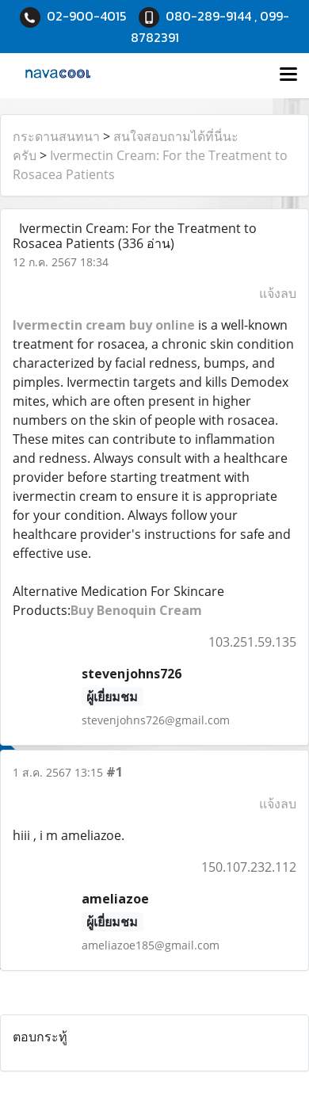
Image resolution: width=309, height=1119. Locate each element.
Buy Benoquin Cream (136, 610)
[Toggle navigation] (288, 75)
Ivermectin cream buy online (104, 325)
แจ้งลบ (277, 293)
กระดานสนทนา (56, 136)
